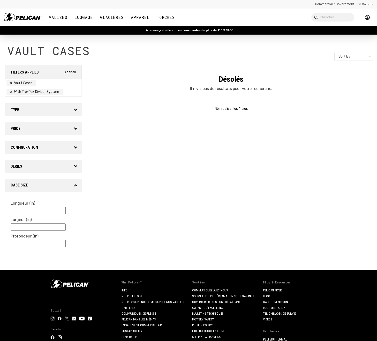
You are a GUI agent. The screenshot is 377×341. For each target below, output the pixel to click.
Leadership (129, 337)
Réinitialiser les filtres (231, 109)
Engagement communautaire (142, 325)
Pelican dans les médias (138, 319)
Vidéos (267, 319)
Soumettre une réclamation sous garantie (223, 296)
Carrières (128, 308)
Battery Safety (203, 319)
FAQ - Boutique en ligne (208, 331)
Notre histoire (132, 296)
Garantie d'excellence (208, 308)
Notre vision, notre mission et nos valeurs (152, 302)
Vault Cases (21, 83)
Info (124, 290)
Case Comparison (275, 302)
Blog (266, 296)
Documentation (274, 308)
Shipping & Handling (206, 337)
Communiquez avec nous (210, 290)
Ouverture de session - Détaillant (216, 302)
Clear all (70, 72)
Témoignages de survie (279, 313)
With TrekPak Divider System (34, 92)
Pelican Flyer (272, 290)
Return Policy (202, 325)
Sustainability (131, 331)
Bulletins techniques (208, 313)
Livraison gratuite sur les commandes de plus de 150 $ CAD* (188, 30)
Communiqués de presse (138, 313)
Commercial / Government (334, 4)
